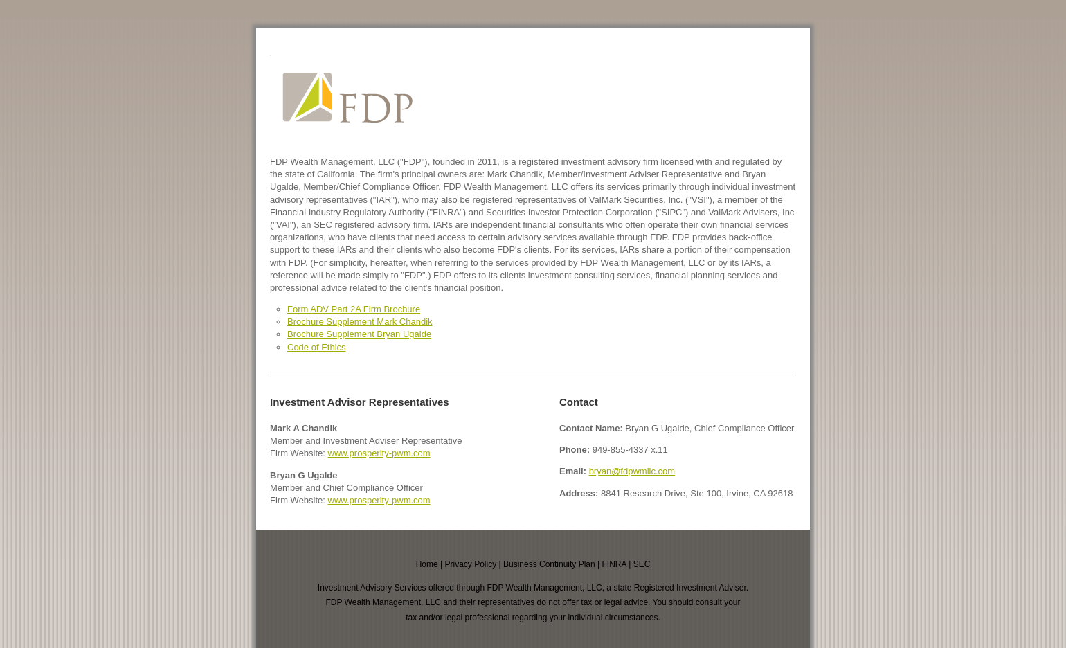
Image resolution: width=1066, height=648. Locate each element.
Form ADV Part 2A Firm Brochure (353, 309)
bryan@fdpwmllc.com (632, 471)
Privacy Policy (470, 564)
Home (427, 564)
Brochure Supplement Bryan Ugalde (359, 334)
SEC (642, 564)
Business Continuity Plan (549, 564)
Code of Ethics (316, 347)
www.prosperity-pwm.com (379, 453)
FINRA (614, 564)
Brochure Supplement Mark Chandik (360, 321)
